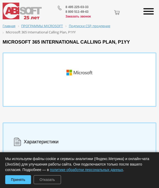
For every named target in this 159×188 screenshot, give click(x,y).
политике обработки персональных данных (86, 170)
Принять (18, 180)
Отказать (47, 180)
